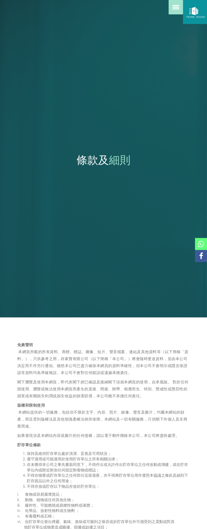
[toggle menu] (176, 7)
